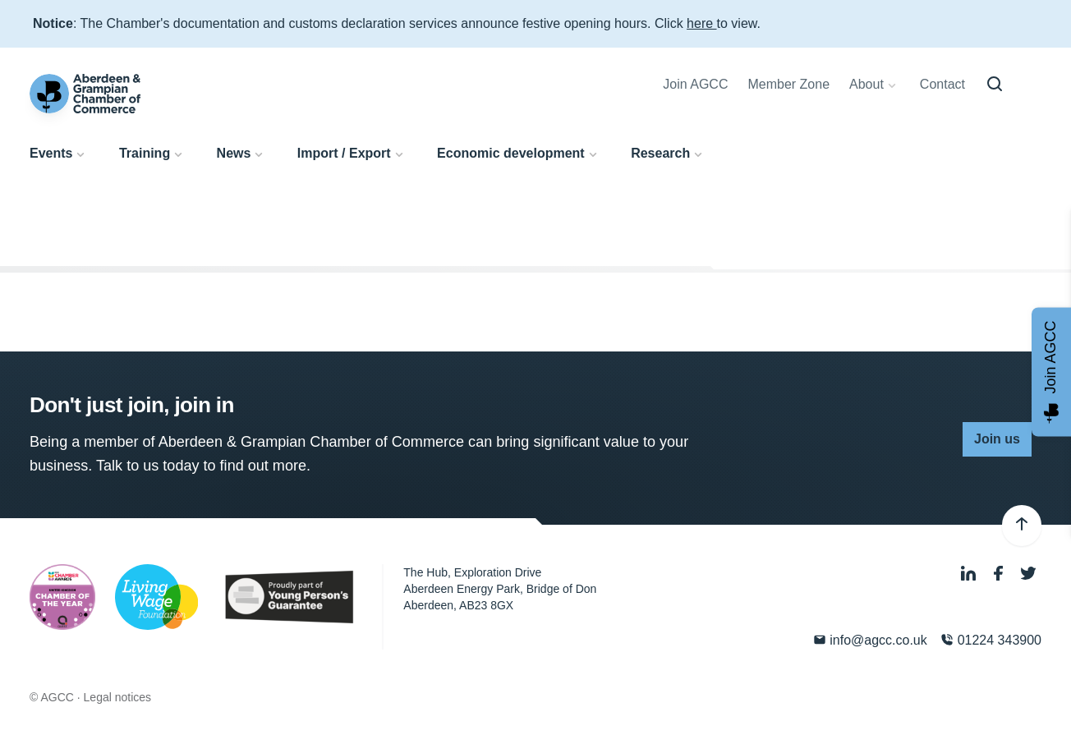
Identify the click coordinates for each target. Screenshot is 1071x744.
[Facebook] (1000, 574)
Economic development (511, 153)
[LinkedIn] (969, 574)
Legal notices (118, 697)
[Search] (994, 84)
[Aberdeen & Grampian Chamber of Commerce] (85, 93)
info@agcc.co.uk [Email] (870, 640)
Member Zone (788, 84)
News (234, 153)
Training (144, 153)
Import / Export (344, 153)
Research (660, 153)
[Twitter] (1028, 574)
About (866, 84)
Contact (942, 84)
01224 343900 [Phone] (990, 640)
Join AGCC (695, 84)
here (701, 23)
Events (51, 153)
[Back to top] (1021, 525)
